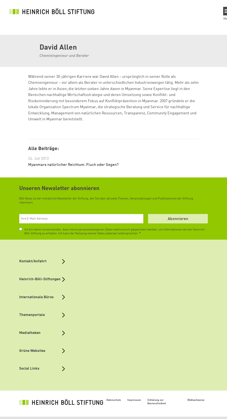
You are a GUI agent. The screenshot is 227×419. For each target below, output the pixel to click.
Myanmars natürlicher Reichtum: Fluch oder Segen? (73, 165)
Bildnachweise (196, 400)
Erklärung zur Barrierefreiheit (156, 402)
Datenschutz (113, 400)
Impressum (134, 400)
